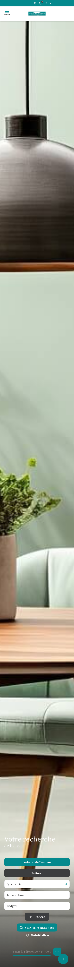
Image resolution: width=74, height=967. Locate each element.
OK (57, 951)
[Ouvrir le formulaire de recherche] (37, 917)
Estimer (37, 873)
